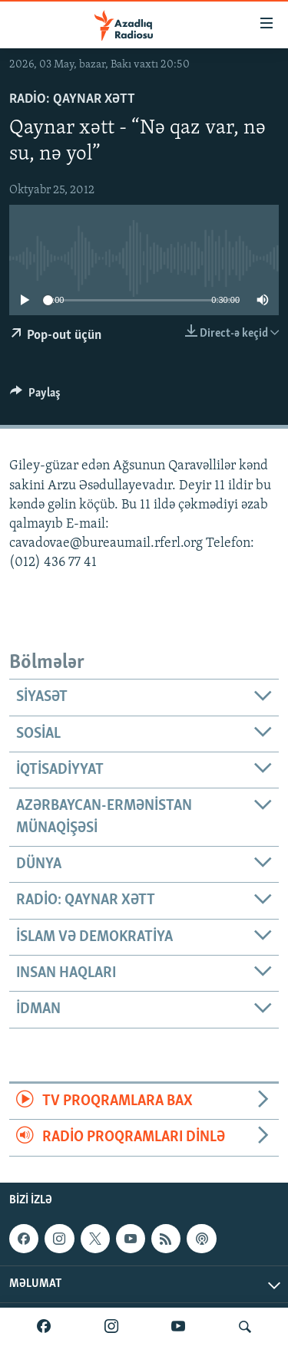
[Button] (35, 396)
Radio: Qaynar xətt (72, 99)
